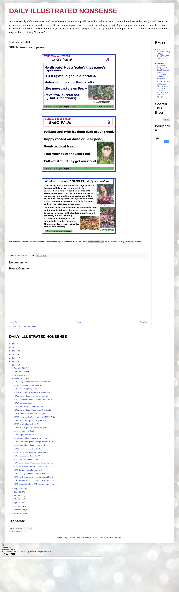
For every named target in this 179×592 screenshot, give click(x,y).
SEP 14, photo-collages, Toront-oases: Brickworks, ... (33, 438)
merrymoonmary (100, 537)
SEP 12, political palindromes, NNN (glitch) (30, 445)
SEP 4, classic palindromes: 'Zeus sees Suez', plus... (32, 473)
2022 (14, 358)
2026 (14, 344)
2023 (14, 354)
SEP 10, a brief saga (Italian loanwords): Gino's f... (32, 452)
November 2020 (20, 372)
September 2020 (20, 379)
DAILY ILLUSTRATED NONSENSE (63, 11)
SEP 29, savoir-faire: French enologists (28, 385)
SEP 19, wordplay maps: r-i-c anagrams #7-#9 (30, 421)
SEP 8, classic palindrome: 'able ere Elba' (29, 459)
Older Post (144, 322)
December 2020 (20, 368)
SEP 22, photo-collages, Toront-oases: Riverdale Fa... (33, 410)
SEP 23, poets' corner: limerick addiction (28, 406)
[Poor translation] (12, 554)
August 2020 (19, 489)
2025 (14, 347)
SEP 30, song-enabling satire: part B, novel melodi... (33, 382)
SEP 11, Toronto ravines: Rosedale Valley (29, 449)
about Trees (99, 242)
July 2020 (18, 492)
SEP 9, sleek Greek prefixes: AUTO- (27, 456)
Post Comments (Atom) (27, 326)
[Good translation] (5, 554)
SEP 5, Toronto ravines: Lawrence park (28, 470)
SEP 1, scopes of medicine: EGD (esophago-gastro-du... (34, 484)
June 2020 (18, 496)
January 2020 (19, 513)
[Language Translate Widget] (20, 528)
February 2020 (19, 510)
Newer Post (14, 322)
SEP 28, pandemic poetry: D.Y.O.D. (27, 389)
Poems (91, 242)
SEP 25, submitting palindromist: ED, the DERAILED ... (34, 399)
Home (79, 322)
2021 (14, 361)
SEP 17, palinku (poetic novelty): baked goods (30, 428)
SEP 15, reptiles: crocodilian (24, 435)
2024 (14, 351)
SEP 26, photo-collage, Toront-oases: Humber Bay (32, 396)
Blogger (119, 537)
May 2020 (18, 499)
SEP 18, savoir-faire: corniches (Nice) (27, 424)
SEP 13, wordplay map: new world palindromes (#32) (33, 442)
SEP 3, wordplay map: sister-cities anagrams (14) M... (33, 477)
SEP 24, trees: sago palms (23, 403)
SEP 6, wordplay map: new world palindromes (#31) (33, 466)
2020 (14, 365)
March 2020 (18, 506)
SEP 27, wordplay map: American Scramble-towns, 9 (33, 392)
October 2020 (19, 375)
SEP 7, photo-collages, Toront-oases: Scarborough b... (33, 463)
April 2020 (18, 503)
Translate (23, 531)
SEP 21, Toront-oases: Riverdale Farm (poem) (30, 414)
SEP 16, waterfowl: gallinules (24, 431)
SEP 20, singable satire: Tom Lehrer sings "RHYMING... (34, 417)
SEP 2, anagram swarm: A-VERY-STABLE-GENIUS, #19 (35, 480)
